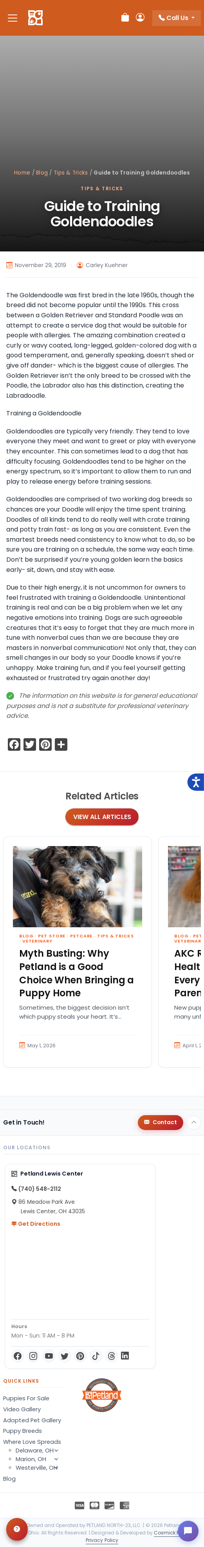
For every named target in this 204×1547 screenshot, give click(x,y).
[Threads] (111, 1356)
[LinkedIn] (125, 1356)
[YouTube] (49, 1356)
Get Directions (35, 1224)
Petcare (81, 936)
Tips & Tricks (71, 173)
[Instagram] (33, 1356)
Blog (42, 173)
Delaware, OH (40, 1450)
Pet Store (51, 936)
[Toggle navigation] (12, 18)
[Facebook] (17, 1356)
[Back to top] (194, 1123)
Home (22, 173)
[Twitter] (64, 1356)
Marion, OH (40, 1459)
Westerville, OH (40, 1467)
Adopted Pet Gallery (32, 1420)
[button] (56, 1467)
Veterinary (37, 941)
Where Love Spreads (32, 1442)
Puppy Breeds (22, 1431)
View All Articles (102, 816)
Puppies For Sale (26, 1398)
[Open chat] (187, 1530)
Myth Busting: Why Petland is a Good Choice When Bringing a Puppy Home (76, 973)
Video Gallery (22, 1409)
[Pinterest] (80, 1356)
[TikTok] (96, 1356)
